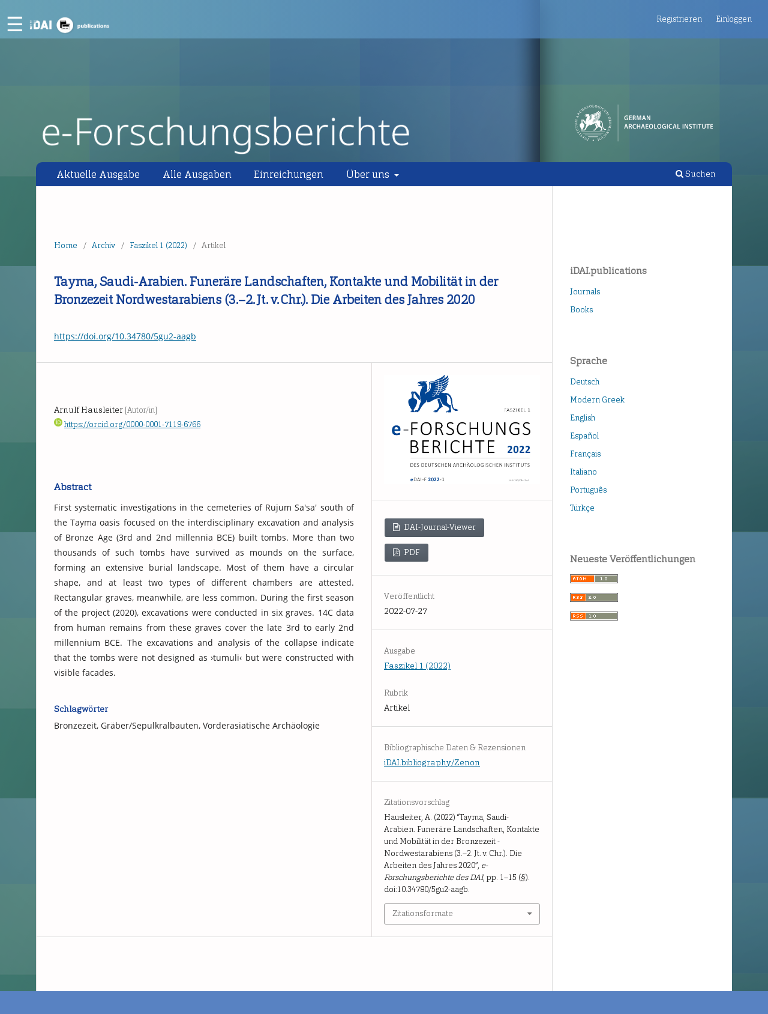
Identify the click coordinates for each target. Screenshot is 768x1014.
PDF (411, 552)
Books (581, 310)
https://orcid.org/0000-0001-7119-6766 (132, 424)
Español (584, 436)
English (582, 418)
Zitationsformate (422, 913)
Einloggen (734, 19)
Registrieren (679, 19)
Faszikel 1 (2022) (158, 245)
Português (588, 490)
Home (65, 245)
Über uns (369, 174)
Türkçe (582, 508)
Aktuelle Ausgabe (98, 174)
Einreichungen (288, 174)
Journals (585, 292)
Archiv (103, 245)
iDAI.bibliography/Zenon (432, 762)
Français (585, 454)
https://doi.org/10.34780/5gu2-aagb (125, 336)
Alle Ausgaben (197, 174)
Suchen (696, 174)
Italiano (583, 472)
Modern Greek (597, 400)
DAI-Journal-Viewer (439, 527)
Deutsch (584, 382)
